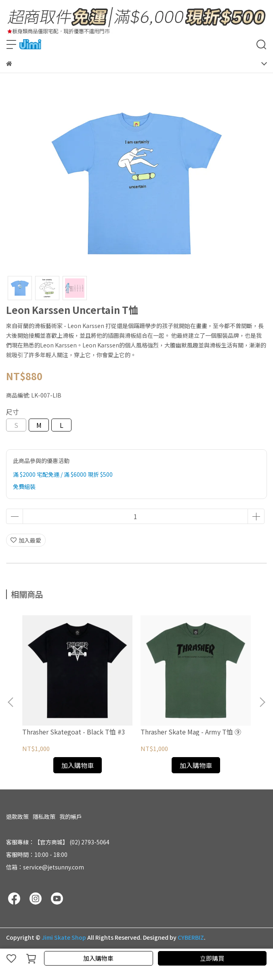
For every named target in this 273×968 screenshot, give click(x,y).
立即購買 (212, 958)
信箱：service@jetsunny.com (45, 867)
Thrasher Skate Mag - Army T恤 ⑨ (191, 732)
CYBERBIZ (191, 937)
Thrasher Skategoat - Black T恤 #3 (73, 732)
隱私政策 (44, 816)
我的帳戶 (70, 816)
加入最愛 (25, 540)
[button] (262, 702)
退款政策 (17, 816)
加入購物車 (98, 958)
